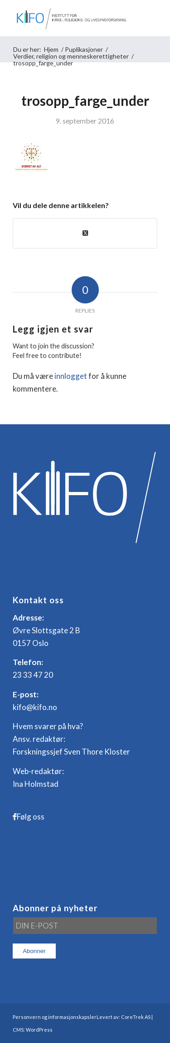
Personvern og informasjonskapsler (55, 1017)
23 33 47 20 (33, 675)
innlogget (70, 376)
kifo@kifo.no (35, 707)
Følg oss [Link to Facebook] (30, 816)
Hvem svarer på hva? (48, 726)
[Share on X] (85, 233)
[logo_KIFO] (70, 18)
